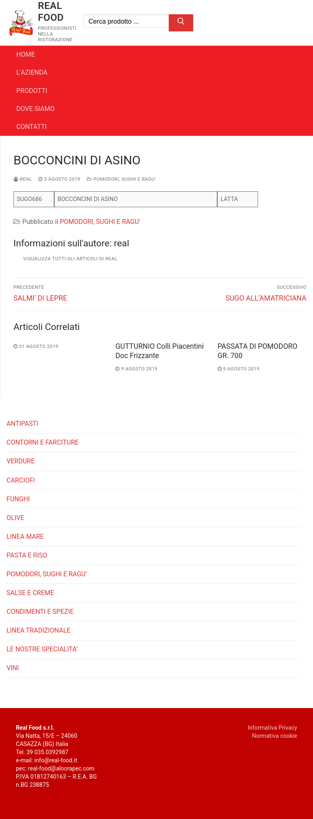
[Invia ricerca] (181, 22)
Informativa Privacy (272, 727)
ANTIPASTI (22, 423)
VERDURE (21, 461)
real (22, 179)
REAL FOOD (51, 11)
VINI (13, 668)
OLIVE (15, 518)
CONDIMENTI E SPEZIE (40, 611)
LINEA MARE (25, 536)
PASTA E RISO (27, 555)
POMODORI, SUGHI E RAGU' (121, 179)
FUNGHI (18, 499)
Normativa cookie (274, 736)
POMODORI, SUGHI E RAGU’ (47, 574)
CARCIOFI (21, 480)
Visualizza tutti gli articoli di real (70, 258)
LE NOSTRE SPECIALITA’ (42, 649)
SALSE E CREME (30, 593)
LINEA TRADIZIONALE (39, 630)
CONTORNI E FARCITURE (43, 442)
